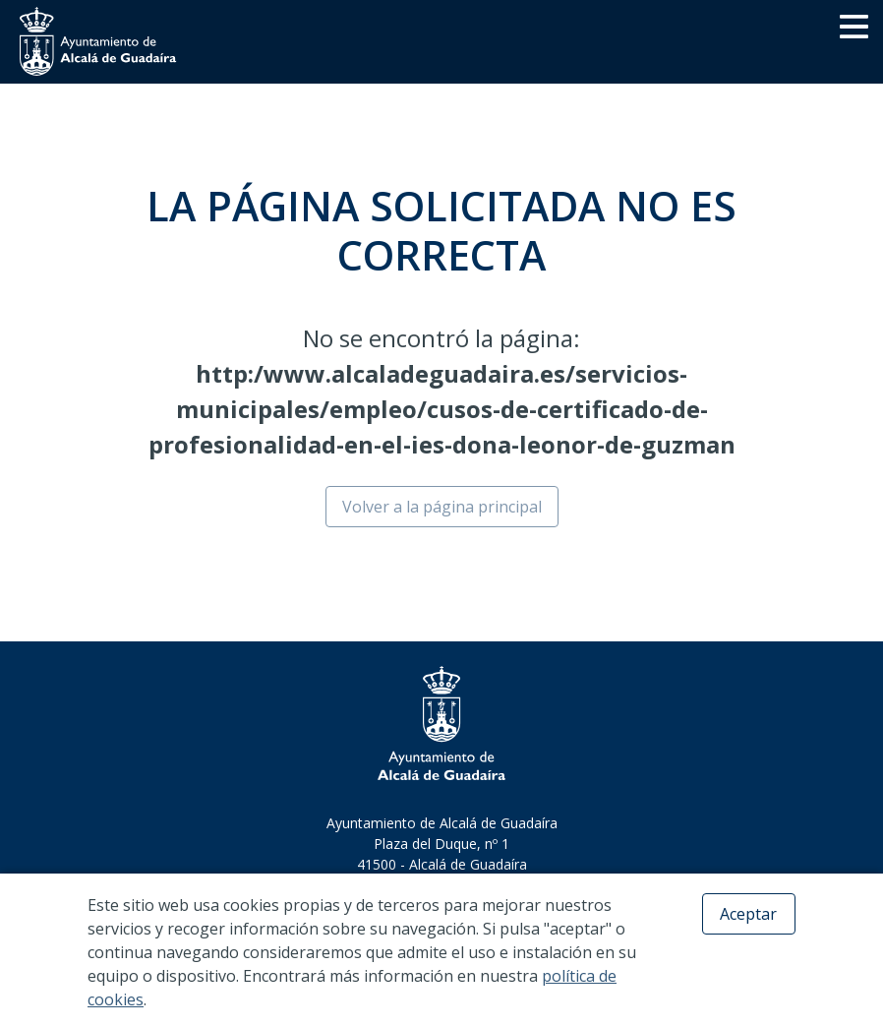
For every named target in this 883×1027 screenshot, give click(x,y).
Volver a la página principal (442, 506)
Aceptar (748, 914)
